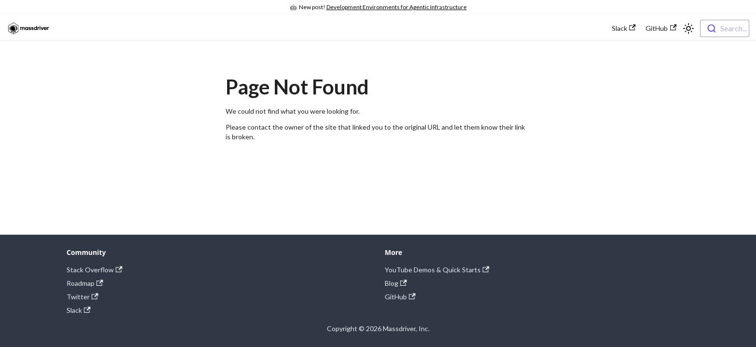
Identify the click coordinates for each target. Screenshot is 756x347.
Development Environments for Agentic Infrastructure (396, 7)
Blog (396, 283)
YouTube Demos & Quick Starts (437, 270)
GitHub (661, 28)
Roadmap (85, 283)
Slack (624, 28)
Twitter (82, 297)
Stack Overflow (94, 270)
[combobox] (724, 28)
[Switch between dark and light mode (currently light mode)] (688, 28)
